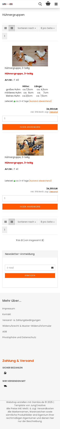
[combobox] (27, 28)
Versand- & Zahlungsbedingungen (21, 320)
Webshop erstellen (16, 402)
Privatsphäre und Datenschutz (19, 337)
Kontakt (6, 314)
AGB (4, 331)
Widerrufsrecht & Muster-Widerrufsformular (26, 325)
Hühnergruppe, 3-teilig (17, 68)
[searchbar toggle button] (40, 4)
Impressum (8, 308)
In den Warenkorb (30, 127)
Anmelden (30, 275)
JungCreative (38, 405)
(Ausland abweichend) (40, 101)
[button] (5, 28)
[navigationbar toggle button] (56, 4)
